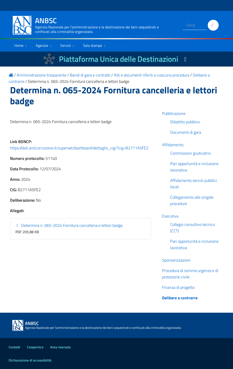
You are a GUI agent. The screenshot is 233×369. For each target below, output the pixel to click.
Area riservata (60, 347)
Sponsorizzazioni (176, 260)
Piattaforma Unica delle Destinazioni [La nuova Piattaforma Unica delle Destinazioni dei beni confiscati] (118, 59)
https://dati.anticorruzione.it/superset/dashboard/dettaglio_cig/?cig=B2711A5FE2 (79, 148)
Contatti (14, 347)
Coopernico (35, 347)
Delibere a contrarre (180, 298)
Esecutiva (170, 216)
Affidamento (172, 145)
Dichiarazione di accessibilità (30, 360)
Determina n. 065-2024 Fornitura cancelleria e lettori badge (69, 225)
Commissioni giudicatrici (190, 153)
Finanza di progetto (178, 287)
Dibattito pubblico (185, 122)
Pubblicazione (173, 113)
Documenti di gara (185, 132)
